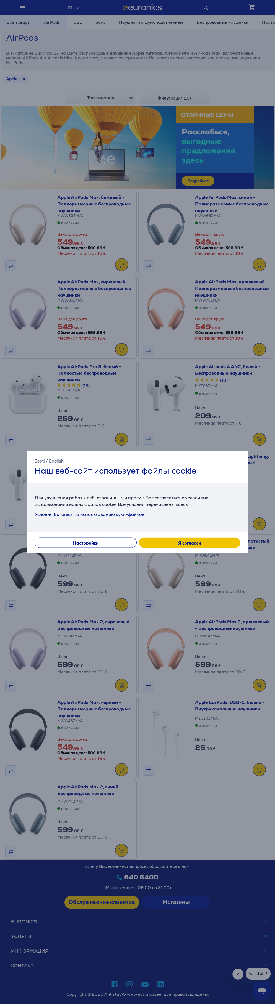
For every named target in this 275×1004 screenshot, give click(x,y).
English (56, 461)
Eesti (40, 461)
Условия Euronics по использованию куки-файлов (89, 514)
